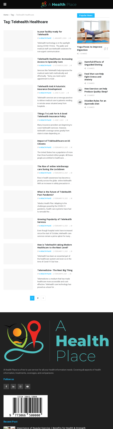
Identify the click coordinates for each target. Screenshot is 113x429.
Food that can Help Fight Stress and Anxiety (94, 76)
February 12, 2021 (60, 226)
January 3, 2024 (60, 38)
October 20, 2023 (60, 65)
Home (6, 15)
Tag (12, 15)
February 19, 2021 (60, 198)
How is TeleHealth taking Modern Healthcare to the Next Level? (54, 246)
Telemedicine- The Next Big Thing (55, 270)
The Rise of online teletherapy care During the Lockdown (53, 168)
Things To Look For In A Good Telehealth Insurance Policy (52, 115)
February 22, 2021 (60, 173)
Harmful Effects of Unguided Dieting (94, 63)
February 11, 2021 (60, 251)
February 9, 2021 (60, 274)
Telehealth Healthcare (25, 15)
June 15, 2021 (59, 93)
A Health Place (45, 38)
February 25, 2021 (60, 147)
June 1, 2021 (58, 120)
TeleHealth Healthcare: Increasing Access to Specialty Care (55, 60)
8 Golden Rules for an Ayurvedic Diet (95, 102)
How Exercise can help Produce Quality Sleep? (96, 90)
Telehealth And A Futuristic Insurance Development (51, 88)
